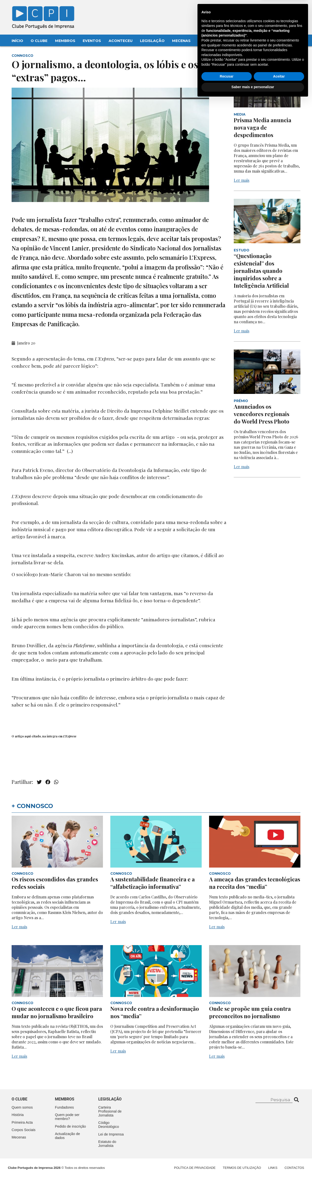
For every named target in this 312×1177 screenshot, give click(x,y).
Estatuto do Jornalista (107, 1144)
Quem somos (22, 1107)
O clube (19, 1099)
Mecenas (181, 41)
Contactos (210, 41)
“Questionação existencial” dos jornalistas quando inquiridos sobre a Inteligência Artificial (262, 270)
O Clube (39, 41)
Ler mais (241, 180)
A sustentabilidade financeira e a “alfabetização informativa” (152, 882)
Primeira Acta (22, 1122)
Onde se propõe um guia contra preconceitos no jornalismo (250, 1012)
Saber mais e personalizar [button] (253, 1163)
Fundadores (64, 1107)
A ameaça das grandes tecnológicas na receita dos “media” (254, 882)
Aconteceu (121, 41)
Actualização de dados (67, 1136)
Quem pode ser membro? (67, 1117)
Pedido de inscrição (70, 1126)
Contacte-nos (286, 9)
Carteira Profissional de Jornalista (109, 1111)
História (18, 1115)
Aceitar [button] (279, 1153)
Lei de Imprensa (111, 1134)
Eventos (92, 41)
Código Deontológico (108, 1125)
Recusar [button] (226, 1153)
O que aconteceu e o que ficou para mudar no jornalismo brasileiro (57, 1012)
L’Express (69, 736)
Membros (65, 41)
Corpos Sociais (24, 1130)
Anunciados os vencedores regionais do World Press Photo (262, 414)
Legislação (152, 41)
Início (17, 41)
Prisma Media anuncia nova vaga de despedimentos (262, 127)
